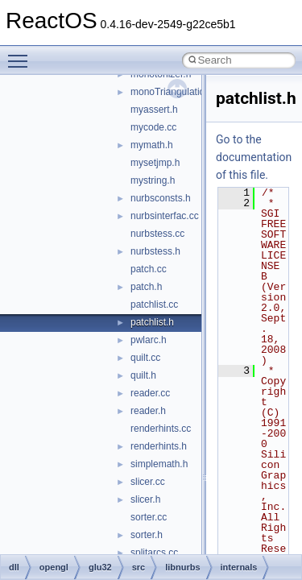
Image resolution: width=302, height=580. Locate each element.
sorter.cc (148, 517)
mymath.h (151, 145)
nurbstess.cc (157, 233)
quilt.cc (145, 357)
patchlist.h (152, 322)
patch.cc (148, 269)
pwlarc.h (148, 340)
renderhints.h (158, 446)
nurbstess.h (155, 251)
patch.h (146, 286)
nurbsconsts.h (160, 198)
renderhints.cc (160, 428)
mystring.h (152, 180)
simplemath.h (159, 464)
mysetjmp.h (155, 162)
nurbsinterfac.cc (164, 216)
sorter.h (146, 535)
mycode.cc (153, 127)
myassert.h (154, 109)
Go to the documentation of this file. (254, 157)
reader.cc (150, 393)
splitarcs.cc (154, 552)
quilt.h (143, 375)
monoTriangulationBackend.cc (195, 91)
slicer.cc (147, 481)
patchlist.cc (154, 304)
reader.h (148, 410)
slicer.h (145, 499)
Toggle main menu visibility (21, 54)
